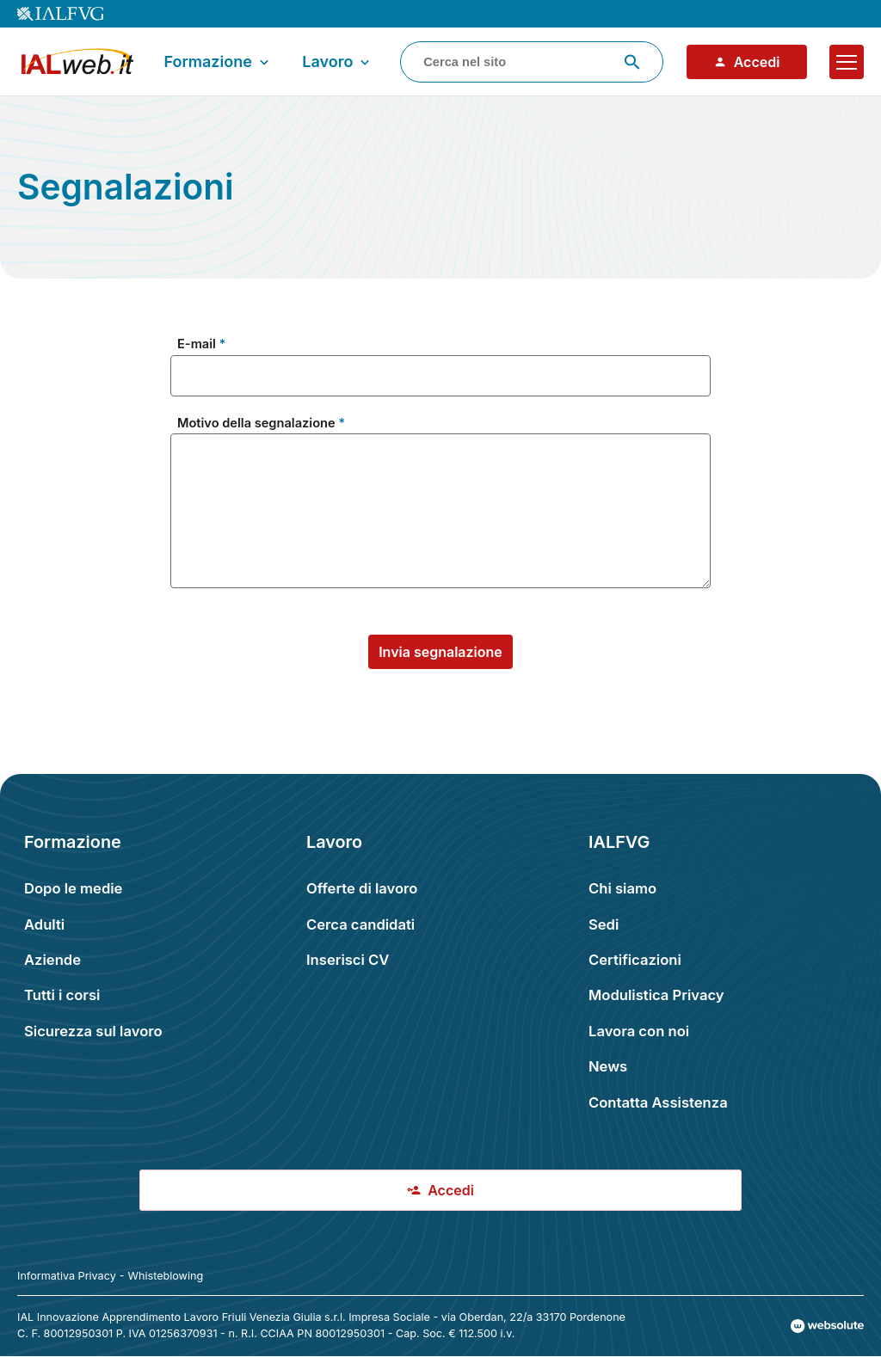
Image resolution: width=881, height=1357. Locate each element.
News (607, 1066)
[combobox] (531, 62)
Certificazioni (634, 959)
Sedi (603, 924)
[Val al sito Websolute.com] (827, 1326)
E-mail (196, 344)
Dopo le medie (73, 888)
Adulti (44, 924)
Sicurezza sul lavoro (93, 1031)
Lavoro (337, 61)
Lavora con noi (638, 1031)
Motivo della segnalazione (256, 423)
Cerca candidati (360, 924)
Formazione (217, 61)
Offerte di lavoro (361, 888)
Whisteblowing (166, 1275)
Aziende (52, 959)
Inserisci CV (347, 959)
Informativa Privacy (66, 1275)
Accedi (746, 62)
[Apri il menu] (846, 62)
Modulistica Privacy (656, 995)
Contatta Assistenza (658, 1102)
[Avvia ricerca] (632, 62)
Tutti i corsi (62, 995)
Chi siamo (622, 888)
